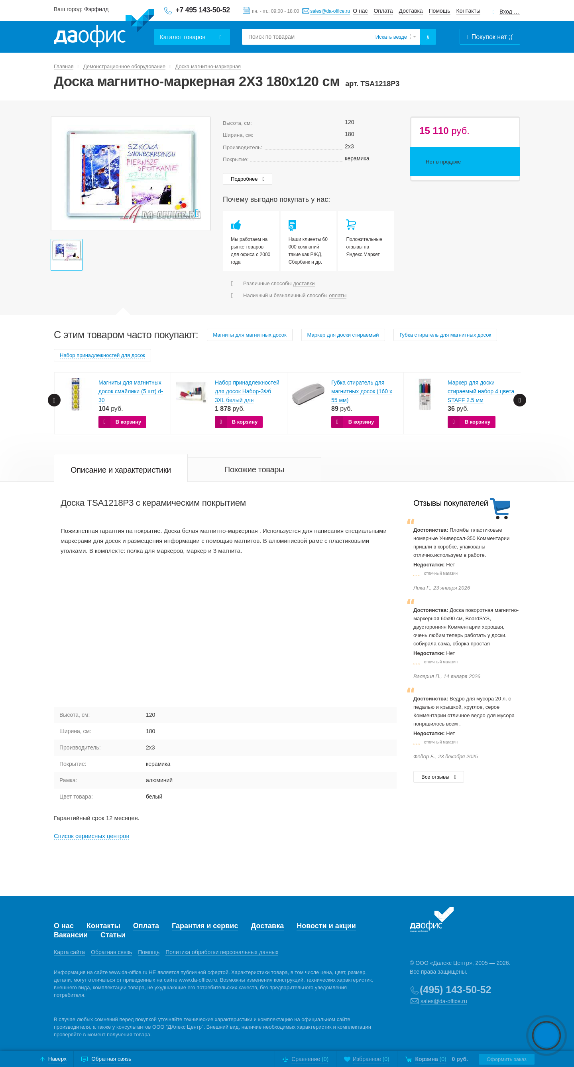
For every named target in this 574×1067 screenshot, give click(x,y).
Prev (54, 400)
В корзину (129, 422)
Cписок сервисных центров (91, 835)
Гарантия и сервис (205, 926)
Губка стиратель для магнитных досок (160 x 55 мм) (361, 391)
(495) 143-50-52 (455, 989)
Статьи (113, 935)
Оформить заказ (507, 1059)
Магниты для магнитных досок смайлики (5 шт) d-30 (130, 391)
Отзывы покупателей (450, 503)
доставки (304, 283)
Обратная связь (111, 952)
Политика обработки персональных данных (221, 952)
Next (519, 400)
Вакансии (71, 935)
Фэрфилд (96, 9)
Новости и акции (326, 926)
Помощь (439, 11)
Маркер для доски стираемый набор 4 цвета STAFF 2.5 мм (481, 391)
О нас (360, 11)
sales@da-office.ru (330, 11)
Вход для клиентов (509, 12)
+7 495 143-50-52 (202, 10)
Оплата (383, 11)
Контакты (468, 11)
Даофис (104, 28)
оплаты (337, 295)
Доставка (411, 11)
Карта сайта (69, 952)
